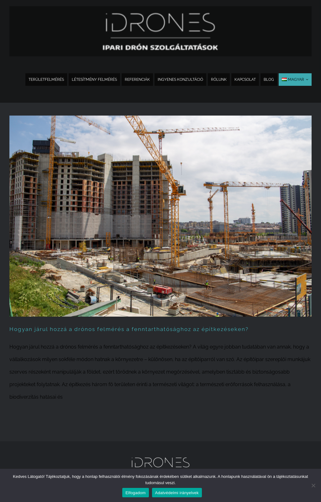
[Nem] (313, 485)
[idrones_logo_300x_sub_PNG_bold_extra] (160, 9)
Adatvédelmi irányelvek (177, 492)
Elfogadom (135, 492)
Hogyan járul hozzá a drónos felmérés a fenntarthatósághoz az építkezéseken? (129, 329)
